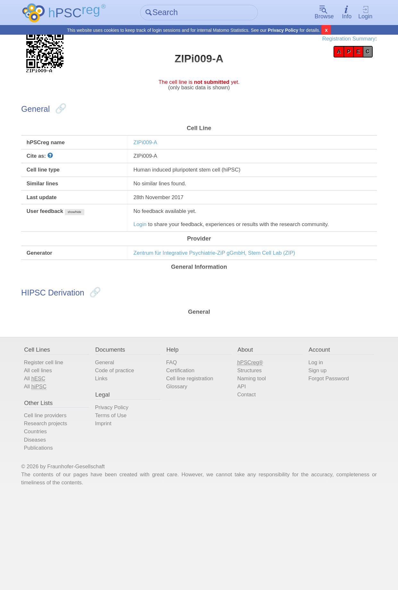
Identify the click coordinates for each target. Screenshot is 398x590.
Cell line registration (197, 447)
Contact (246, 467)
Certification (186, 438)
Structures (250, 438)
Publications (53, 530)
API (240, 457)
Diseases (49, 520)
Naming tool (252, 447)
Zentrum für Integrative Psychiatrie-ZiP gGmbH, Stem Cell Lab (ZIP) (236, 302)
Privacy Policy (283, 30)
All (49, 448)
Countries (50, 511)
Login (354, 13)
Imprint (112, 501)
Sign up (313, 438)
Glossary (181, 457)
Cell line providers (61, 492)
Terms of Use (121, 492)
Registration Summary (331, 41)
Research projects (62, 501)
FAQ (175, 428)
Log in (310, 428)
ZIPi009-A (153, 161)
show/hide (97, 244)
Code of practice (126, 438)
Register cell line (59, 428)
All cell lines (53, 438)
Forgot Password (326, 447)
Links (110, 447)
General (114, 428)
